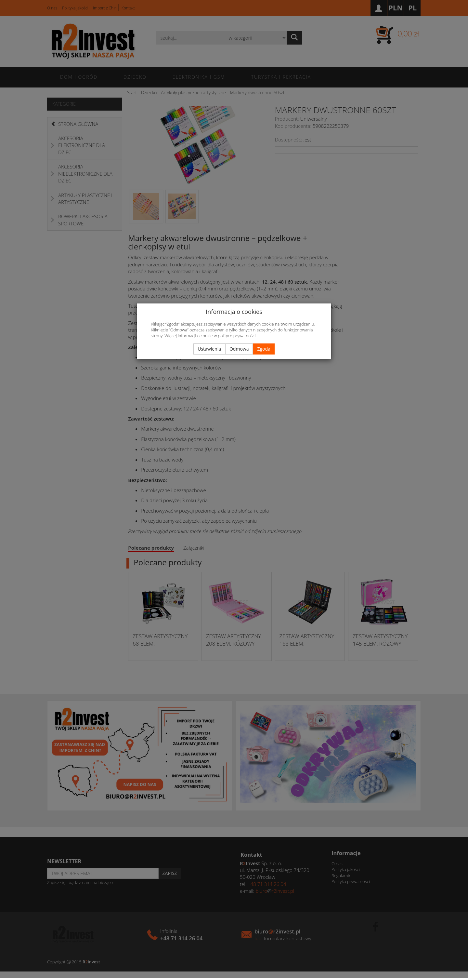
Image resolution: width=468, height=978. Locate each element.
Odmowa (239, 349)
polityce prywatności (236, 336)
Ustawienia (209, 349)
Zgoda (263, 349)
